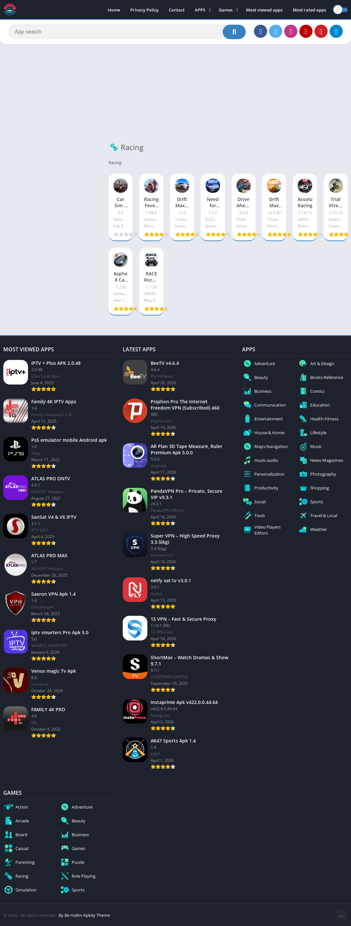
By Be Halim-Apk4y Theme (84, 915)
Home (114, 10)
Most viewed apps (264, 10)
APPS (200, 10)
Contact (177, 10)
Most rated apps (309, 10)
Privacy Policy (144, 10)
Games (226, 10)
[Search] (127, 32)
